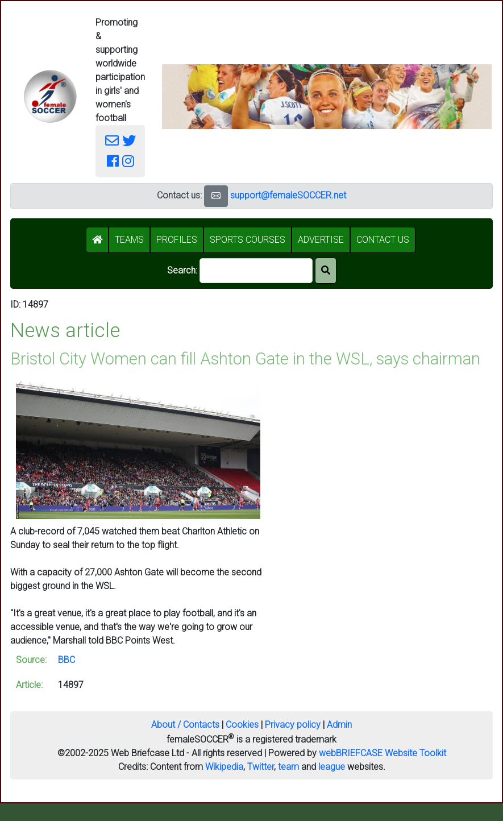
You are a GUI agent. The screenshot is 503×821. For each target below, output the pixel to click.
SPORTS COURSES (247, 239)
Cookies (242, 724)
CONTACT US (382, 239)
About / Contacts (185, 724)
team (288, 766)
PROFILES (176, 239)
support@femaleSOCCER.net (288, 195)
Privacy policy (293, 724)
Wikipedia (224, 766)
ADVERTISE (321, 239)
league (331, 766)
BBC (66, 659)
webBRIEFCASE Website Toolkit (382, 753)
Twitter (260, 766)
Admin (339, 724)
